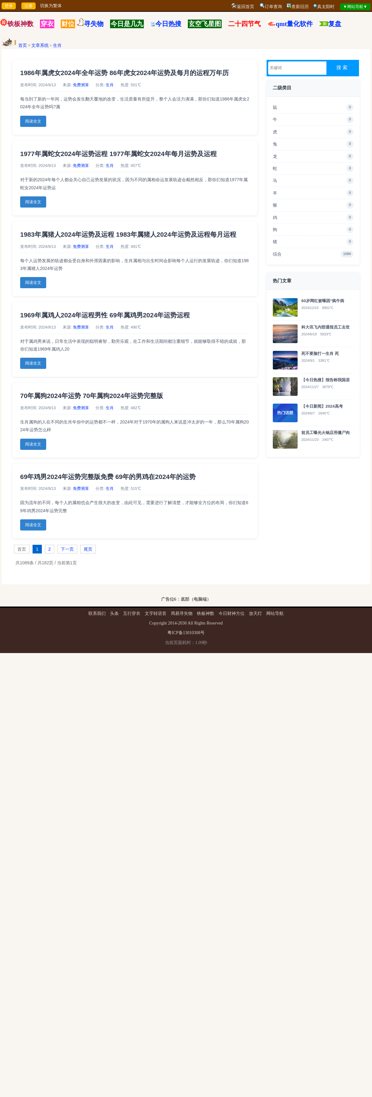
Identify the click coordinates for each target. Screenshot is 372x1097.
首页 (22, 45)
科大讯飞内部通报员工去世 (325, 327)
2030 (182, 623)
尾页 (88, 549)
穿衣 (47, 24)
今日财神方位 (232, 613)
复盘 (334, 24)
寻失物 (94, 24)
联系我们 (97, 613)
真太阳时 (325, 6)
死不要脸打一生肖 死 (320, 353)
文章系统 (40, 45)
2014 (172, 623)
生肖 (57, 45)
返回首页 (245, 6)
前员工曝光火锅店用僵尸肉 (325, 432)
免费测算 (81, 85)
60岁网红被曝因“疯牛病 (322, 300)
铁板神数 (20, 24)
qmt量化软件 (294, 24)
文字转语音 (155, 613)
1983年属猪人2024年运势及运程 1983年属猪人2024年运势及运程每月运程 (128, 234)
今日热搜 (165, 24)
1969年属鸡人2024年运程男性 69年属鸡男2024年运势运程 (105, 315)
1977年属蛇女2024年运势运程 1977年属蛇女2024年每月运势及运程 (118, 153)
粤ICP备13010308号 (186, 632)
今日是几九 (127, 24)
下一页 (67, 549)
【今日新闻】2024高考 (322, 406)
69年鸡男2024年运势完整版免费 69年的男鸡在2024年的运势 (108, 476)
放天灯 (255, 613)
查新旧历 (300, 6)
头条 (114, 613)
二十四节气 (244, 24)
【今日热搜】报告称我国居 (325, 380)
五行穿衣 (131, 613)
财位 (67, 24)
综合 (313, 254)
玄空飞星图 (204, 24)
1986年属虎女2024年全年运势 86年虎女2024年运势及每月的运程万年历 (124, 72)
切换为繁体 (51, 5)
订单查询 (273, 6)
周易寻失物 (182, 613)
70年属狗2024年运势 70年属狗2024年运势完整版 (91, 395)
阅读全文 (33, 121)
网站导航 (275, 613)
